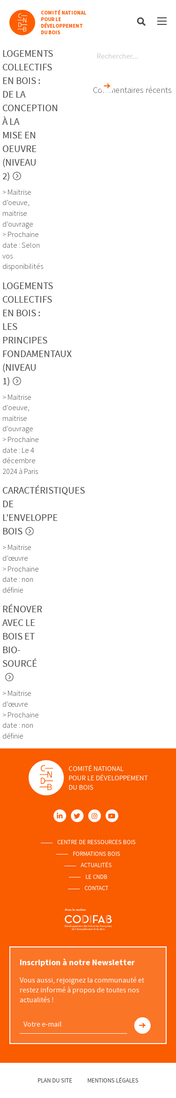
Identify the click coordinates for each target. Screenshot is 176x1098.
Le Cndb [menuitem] (96, 877)
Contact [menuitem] (96, 888)
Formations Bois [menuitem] (96, 854)
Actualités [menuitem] (96, 865)
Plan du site (55, 1080)
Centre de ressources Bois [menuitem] (96, 842)
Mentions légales (112, 1080)
